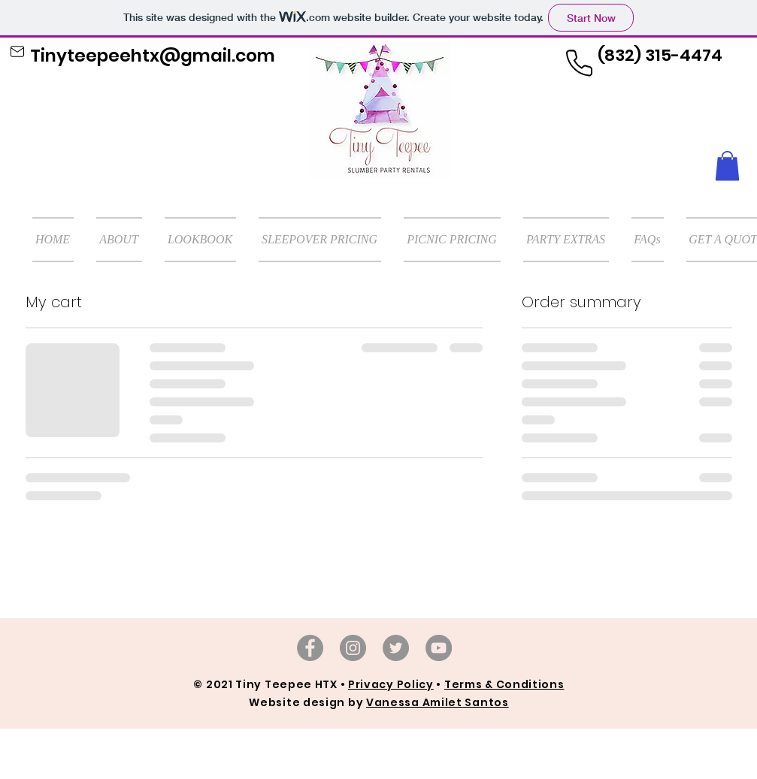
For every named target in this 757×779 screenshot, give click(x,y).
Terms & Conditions (504, 684)
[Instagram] (353, 648)
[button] (727, 165)
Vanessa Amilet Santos (437, 702)
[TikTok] (396, 648)
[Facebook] (310, 648)
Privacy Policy (391, 684)
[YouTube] (438, 648)
